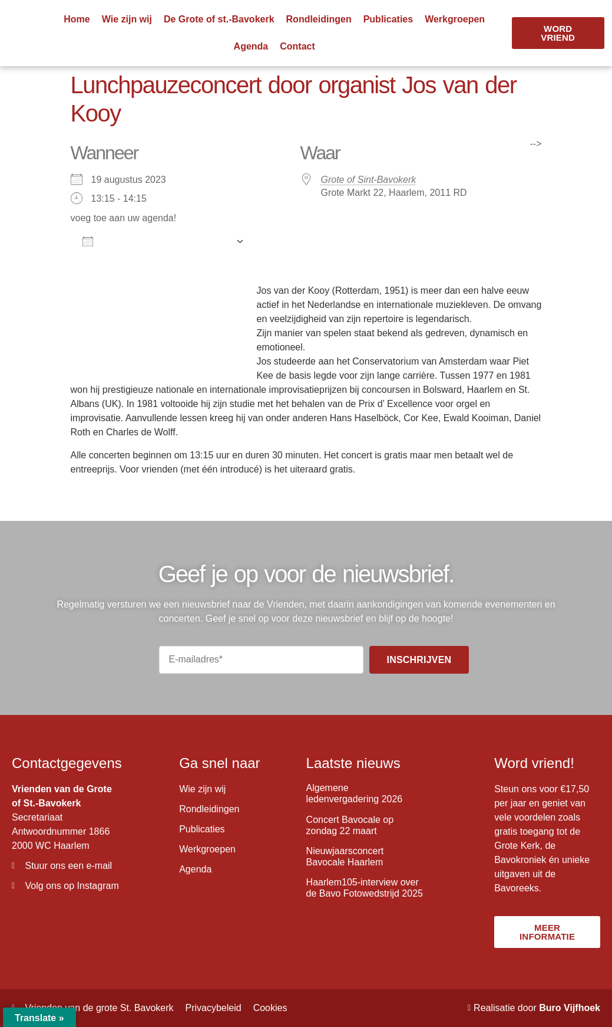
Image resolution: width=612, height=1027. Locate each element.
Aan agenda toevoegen (156, 241)
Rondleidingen (319, 19)
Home (77, 19)
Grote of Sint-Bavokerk (368, 180)
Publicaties (388, 19)
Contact (297, 46)
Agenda (251, 46)
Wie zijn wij (127, 19)
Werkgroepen (455, 19)
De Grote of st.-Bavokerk (219, 19)
